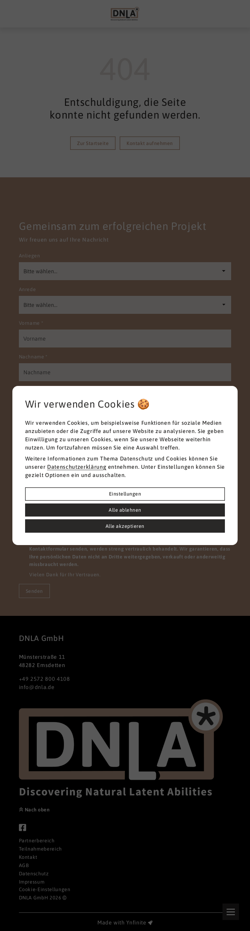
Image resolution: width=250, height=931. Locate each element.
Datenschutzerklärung (76, 467)
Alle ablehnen (125, 510)
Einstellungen (125, 494)
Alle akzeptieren (125, 526)
